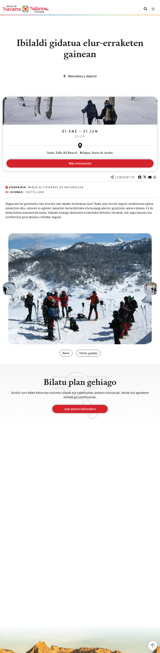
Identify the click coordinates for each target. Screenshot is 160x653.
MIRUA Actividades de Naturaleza (56, 187)
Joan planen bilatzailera (80, 409)
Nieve (65, 353)
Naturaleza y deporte (82, 76)
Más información (80, 163)
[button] (9, 288)
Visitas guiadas (88, 353)
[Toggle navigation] (153, 9)
